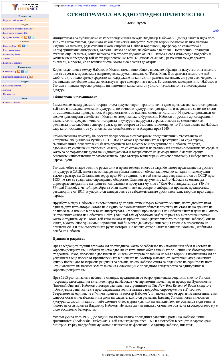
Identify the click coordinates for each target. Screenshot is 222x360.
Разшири (69, 5)
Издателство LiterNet (13, 20)
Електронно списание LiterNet (17, 28)
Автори (6, 58)
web (216, 30)
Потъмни (103, 5)
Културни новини (11, 37)
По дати (7, 46)
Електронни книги (11, 50)
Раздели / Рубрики (11, 54)
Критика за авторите (12, 63)
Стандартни (114, 5)
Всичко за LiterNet (11, 102)
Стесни (77, 5)
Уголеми (86, 5)
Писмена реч (9, 94)
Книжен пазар (9, 71)
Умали (94, 5)
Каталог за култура (12, 85)
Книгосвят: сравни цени (14, 77)
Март (14, 46)
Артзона (7, 90)
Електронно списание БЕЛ (15, 33)
